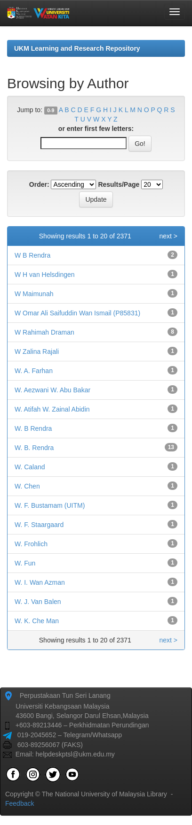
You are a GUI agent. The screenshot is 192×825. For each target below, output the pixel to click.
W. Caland (30, 467)
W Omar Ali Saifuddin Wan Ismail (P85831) (77, 313)
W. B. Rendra (34, 447)
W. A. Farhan (34, 370)
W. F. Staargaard (39, 524)
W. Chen (27, 486)
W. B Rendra (33, 428)
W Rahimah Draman (44, 332)
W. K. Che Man (37, 621)
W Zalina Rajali (37, 351)
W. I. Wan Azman (40, 582)
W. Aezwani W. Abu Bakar (52, 390)
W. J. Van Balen (38, 601)
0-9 (50, 110)
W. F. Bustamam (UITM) (50, 505)
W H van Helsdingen (45, 274)
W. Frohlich (31, 544)
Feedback (19, 803)
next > (168, 236)
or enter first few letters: (96, 128)
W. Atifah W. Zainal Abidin (52, 409)
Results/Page (118, 184)
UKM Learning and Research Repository (77, 48)
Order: (39, 184)
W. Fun (25, 563)
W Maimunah (34, 294)
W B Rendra (32, 255)
